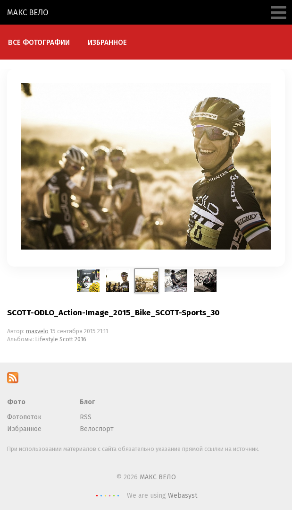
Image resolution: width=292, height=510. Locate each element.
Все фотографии (39, 42)
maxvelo (37, 331)
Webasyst (182, 496)
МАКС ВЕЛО (28, 12)
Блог (87, 402)
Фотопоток (24, 417)
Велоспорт (97, 429)
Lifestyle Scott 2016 (60, 339)
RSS (86, 417)
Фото (16, 402)
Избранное (107, 42)
